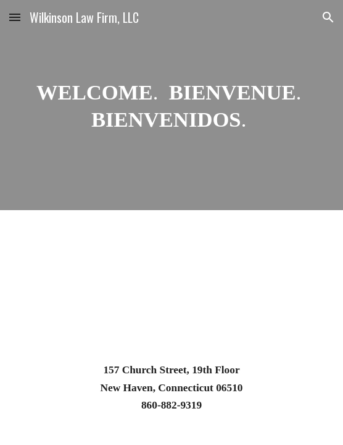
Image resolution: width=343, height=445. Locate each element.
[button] (15, 17)
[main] (171, 105)
